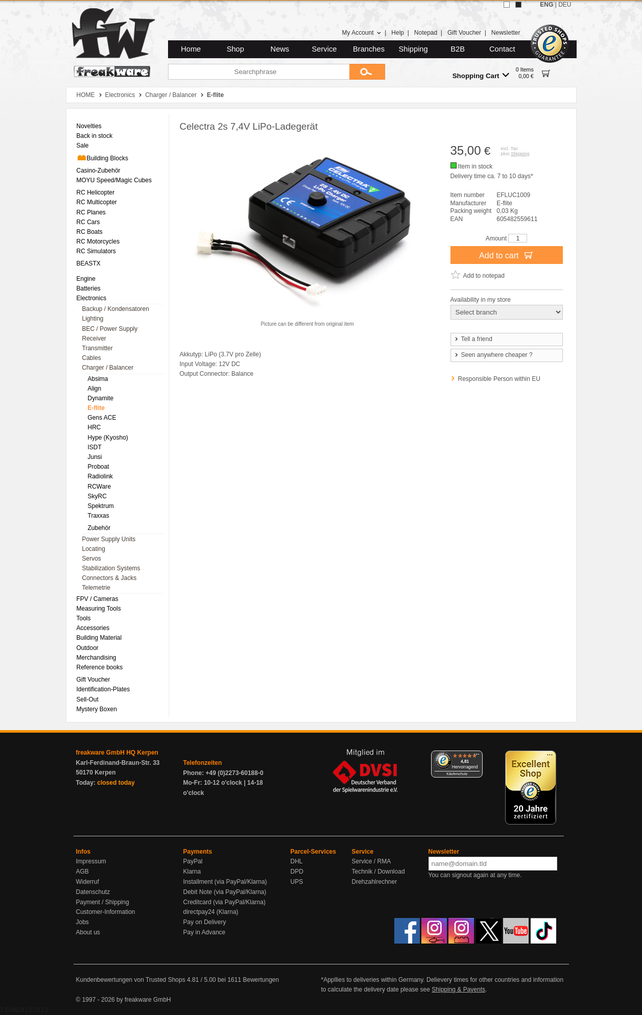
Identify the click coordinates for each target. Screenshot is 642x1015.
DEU (564, 4)
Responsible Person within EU (499, 378)
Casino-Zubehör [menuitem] (99, 170)
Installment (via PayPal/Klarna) (225, 881)
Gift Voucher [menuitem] (93, 679)
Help (397, 32)
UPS (297, 881)
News (280, 49)
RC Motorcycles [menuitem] (98, 241)
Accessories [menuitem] (93, 628)
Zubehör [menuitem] (99, 527)
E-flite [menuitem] (96, 408)
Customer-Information (105, 911)
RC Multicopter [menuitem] (97, 202)
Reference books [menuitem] (100, 667)
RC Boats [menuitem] (90, 231)
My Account (361, 32)
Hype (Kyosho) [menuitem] (108, 437)
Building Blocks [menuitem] (102, 158)
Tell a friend (473, 339)
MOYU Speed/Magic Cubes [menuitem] (114, 180)
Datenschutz (93, 892)
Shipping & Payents (458, 989)
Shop (235, 49)
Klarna (192, 871)
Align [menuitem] (95, 388)
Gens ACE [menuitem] (102, 417)
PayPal (193, 861)
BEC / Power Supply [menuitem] (110, 328)
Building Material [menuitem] (99, 637)
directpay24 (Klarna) (211, 911)
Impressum (91, 861)
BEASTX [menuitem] (89, 263)
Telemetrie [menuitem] (96, 587)
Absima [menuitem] (98, 378)
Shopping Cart (481, 75)
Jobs (82, 922)
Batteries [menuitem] (89, 288)
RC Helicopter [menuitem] (96, 192)
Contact (502, 49)
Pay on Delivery (204, 922)
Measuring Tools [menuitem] (99, 608)
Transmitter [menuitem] (97, 348)
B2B (457, 49)
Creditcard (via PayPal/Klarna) (224, 902)
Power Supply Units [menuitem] (109, 539)
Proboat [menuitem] (98, 466)
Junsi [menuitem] (95, 457)
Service (324, 49)
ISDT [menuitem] (95, 447)
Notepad (425, 32)
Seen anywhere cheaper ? (493, 354)
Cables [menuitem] (91, 357)
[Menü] (476, 757)
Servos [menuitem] (91, 558)
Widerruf (87, 881)
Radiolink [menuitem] (100, 476)
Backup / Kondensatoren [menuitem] (115, 308)
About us (88, 932)
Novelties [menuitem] (89, 126)
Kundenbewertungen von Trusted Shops (130, 979)
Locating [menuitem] (93, 548)
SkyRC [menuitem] (97, 496)
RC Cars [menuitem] (88, 222)
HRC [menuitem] (94, 427)
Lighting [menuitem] (93, 318)
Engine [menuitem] (86, 278)
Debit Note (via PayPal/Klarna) (225, 892)
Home (191, 49)
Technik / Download (378, 871)
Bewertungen (261, 979)
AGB (82, 871)
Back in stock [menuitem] (95, 135)
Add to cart (506, 255)
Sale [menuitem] (83, 145)
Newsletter (505, 32)
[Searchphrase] (258, 72)
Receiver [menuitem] (94, 338)
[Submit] (367, 72)
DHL (297, 861)
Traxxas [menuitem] (98, 515)
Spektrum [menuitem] (101, 506)
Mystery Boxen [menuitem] (97, 709)
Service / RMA (371, 861)
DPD (297, 871)
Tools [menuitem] (84, 618)
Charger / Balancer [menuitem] (108, 367)
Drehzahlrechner (374, 881)
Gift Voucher (464, 32)
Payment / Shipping (102, 902)
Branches (369, 49)
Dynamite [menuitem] (101, 398)
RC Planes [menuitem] (91, 212)
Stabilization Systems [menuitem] (111, 568)
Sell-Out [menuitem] (88, 699)
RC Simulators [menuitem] (96, 251)
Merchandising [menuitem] (96, 657)
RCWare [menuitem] (99, 486)
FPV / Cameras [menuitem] (97, 598)
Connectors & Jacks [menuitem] (109, 578)
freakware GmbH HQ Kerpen (117, 752)
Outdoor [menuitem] (88, 647)
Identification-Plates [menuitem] (103, 689)
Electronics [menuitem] (92, 298)
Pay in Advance (204, 932)
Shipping (413, 49)
